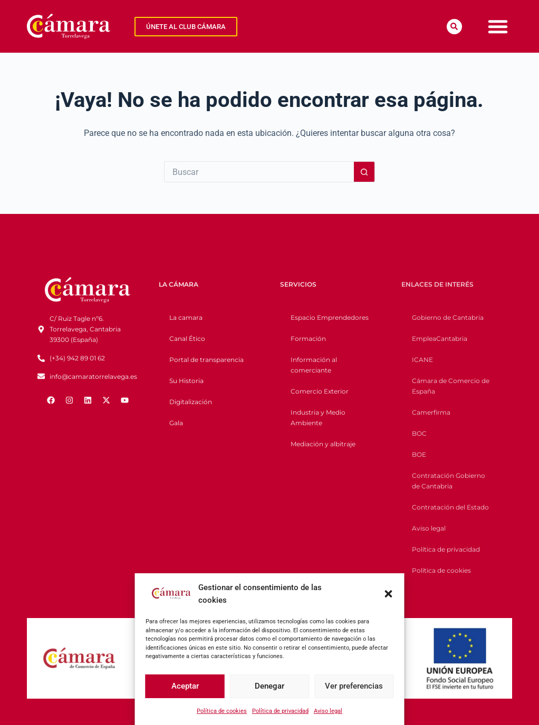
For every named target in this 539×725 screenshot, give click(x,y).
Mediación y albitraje (323, 444)
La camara (186, 317)
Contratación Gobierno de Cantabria (448, 481)
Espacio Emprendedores (330, 317)
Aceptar (185, 686)
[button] (388, 594)
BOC (419, 433)
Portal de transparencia (206, 360)
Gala (176, 423)
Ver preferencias (354, 686)
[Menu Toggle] (497, 26)
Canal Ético (187, 338)
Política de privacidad (280, 711)
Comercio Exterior (320, 391)
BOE (419, 454)
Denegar (269, 686)
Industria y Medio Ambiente (318, 417)
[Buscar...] (259, 171)
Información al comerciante (314, 365)
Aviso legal (328, 711)
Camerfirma (431, 412)
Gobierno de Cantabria (448, 317)
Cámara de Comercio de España (450, 386)
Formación (308, 338)
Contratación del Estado (450, 507)
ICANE (422, 360)
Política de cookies (222, 711)
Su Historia (186, 381)
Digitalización (190, 402)
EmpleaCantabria (439, 338)
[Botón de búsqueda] (364, 171)
